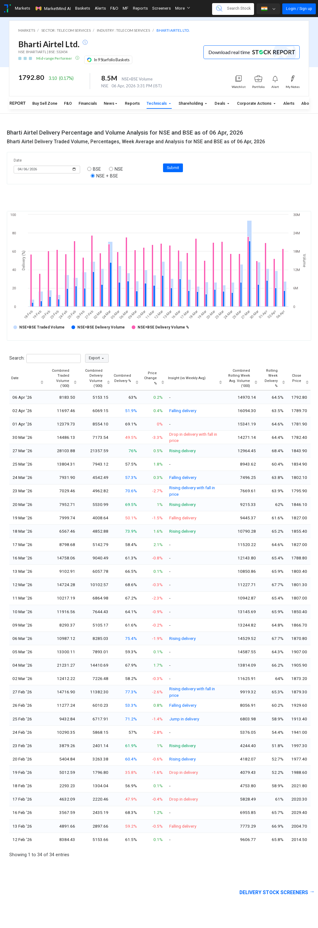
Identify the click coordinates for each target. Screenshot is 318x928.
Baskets (82, 8)
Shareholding (191, 103)
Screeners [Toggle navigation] (161, 8)
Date (18, 160)
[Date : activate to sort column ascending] (27, 378)
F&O (68, 103)
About (306, 103)
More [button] (182, 8)
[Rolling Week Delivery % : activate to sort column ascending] (273, 378)
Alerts (288, 103)
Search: (45, 358)
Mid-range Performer (54, 58)
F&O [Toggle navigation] (114, 8)
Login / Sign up (299, 8)
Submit (173, 167)
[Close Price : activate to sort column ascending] (299, 378)
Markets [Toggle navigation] (22, 8)
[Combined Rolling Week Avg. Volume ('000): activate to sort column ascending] (241, 378)
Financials (88, 103)
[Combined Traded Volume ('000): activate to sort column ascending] (62, 378)
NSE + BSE (105, 176)
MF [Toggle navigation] (125, 8)
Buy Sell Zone (44, 103)
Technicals (157, 103)
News (109, 103)
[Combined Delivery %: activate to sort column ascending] (126, 378)
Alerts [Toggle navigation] (100, 8)
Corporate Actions (254, 103)
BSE (95, 169)
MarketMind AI (53, 8)
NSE (116, 169)
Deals (220, 103)
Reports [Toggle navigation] (140, 8)
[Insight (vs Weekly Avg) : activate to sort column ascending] (195, 378)
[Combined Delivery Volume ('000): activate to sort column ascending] (95, 378)
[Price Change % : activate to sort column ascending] (153, 378)
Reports (132, 103)
